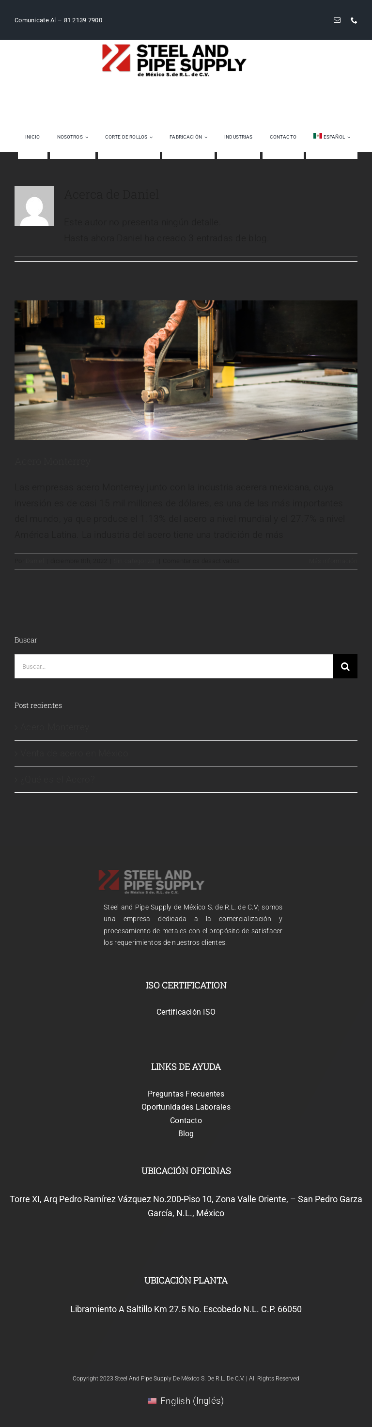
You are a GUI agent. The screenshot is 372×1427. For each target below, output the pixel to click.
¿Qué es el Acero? (57, 779)
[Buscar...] (174, 666)
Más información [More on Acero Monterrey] (333, 561)
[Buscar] (345, 666)
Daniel (35, 561)
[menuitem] (331, 137)
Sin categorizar (135, 561)
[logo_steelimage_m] (174, 47)
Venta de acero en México (74, 753)
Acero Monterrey (53, 461)
